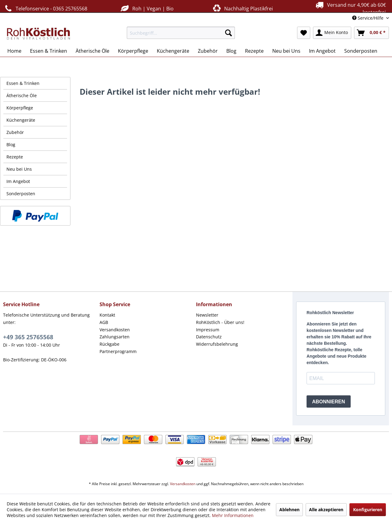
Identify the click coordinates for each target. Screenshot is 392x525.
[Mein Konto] (332, 33)
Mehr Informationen (233, 515)
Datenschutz (209, 337)
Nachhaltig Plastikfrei (242, 8)
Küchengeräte (20, 120)
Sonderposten (20, 193)
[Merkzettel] (303, 33)
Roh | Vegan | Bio (146, 8)
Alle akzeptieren (326, 509)
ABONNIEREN (328, 401)
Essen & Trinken (23, 83)
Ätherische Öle (21, 95)
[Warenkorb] (371, 33)
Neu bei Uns (19, 169)
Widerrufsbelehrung (217, 344)
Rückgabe (109, 344)
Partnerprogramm (118, 351)
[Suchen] (228, 33)
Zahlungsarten (115, 337)
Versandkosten (115, 330)
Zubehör (15, 132)
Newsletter (207, 315)
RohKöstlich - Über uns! (220, 322)
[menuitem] (181, 33)
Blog (10, 144)
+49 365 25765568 (28, 337)
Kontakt (107, 315)
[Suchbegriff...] (181, 33)
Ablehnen (289, 509)
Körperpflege (19, 108)
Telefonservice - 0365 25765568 (45, 8)
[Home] (14, 51)
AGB (104, 322)
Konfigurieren (367, 509)
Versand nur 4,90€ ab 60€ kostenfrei (350, 8)
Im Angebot (18, 181)
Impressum (207, 330)
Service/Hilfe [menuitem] (368, 18)
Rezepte (14, 157)
